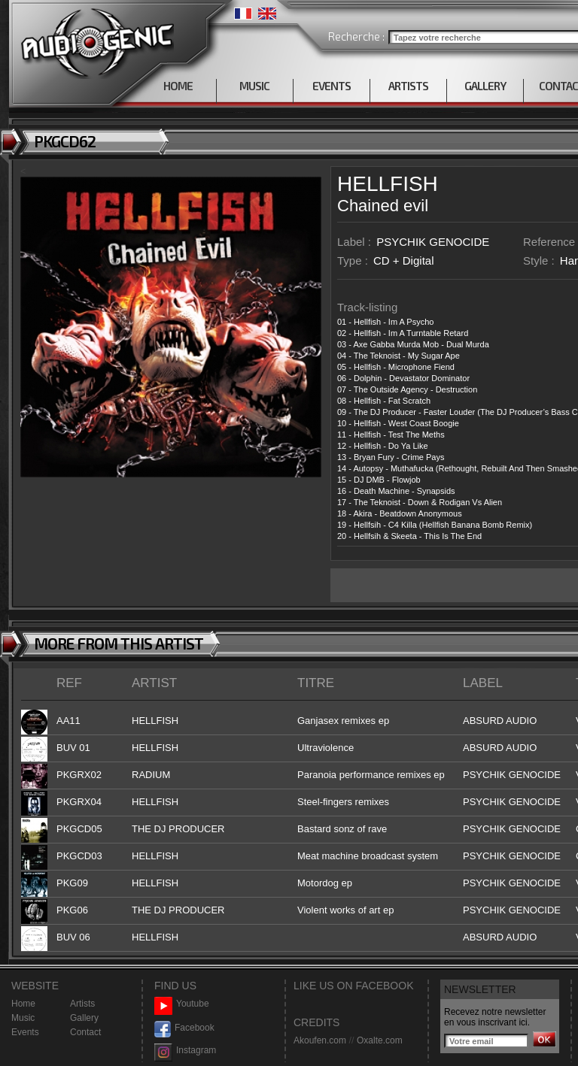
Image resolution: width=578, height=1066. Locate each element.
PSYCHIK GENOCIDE (432, 241)
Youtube (181, 1004)
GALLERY (485, 85)
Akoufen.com (320, 1040)
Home (23, 1003)
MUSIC (254, 85)
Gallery (84, 1018)
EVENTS (331, 85)
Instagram (185, 1050)
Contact (85, 1032)
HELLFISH (387, 183)
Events (25, 1032)
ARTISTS (408, 85)
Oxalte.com (380, 1040)
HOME (178, 85)
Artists (82, 1003)
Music (23, 1018)
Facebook (184, 1028)
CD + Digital (403, 260)
